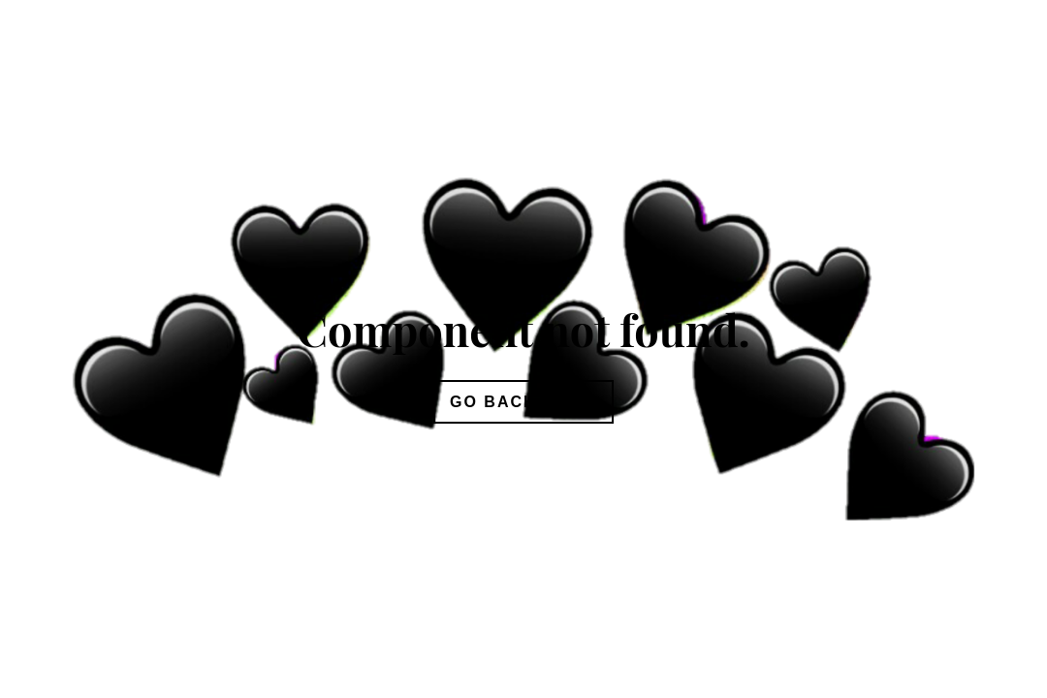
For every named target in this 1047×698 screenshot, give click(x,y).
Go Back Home (523, 402)
